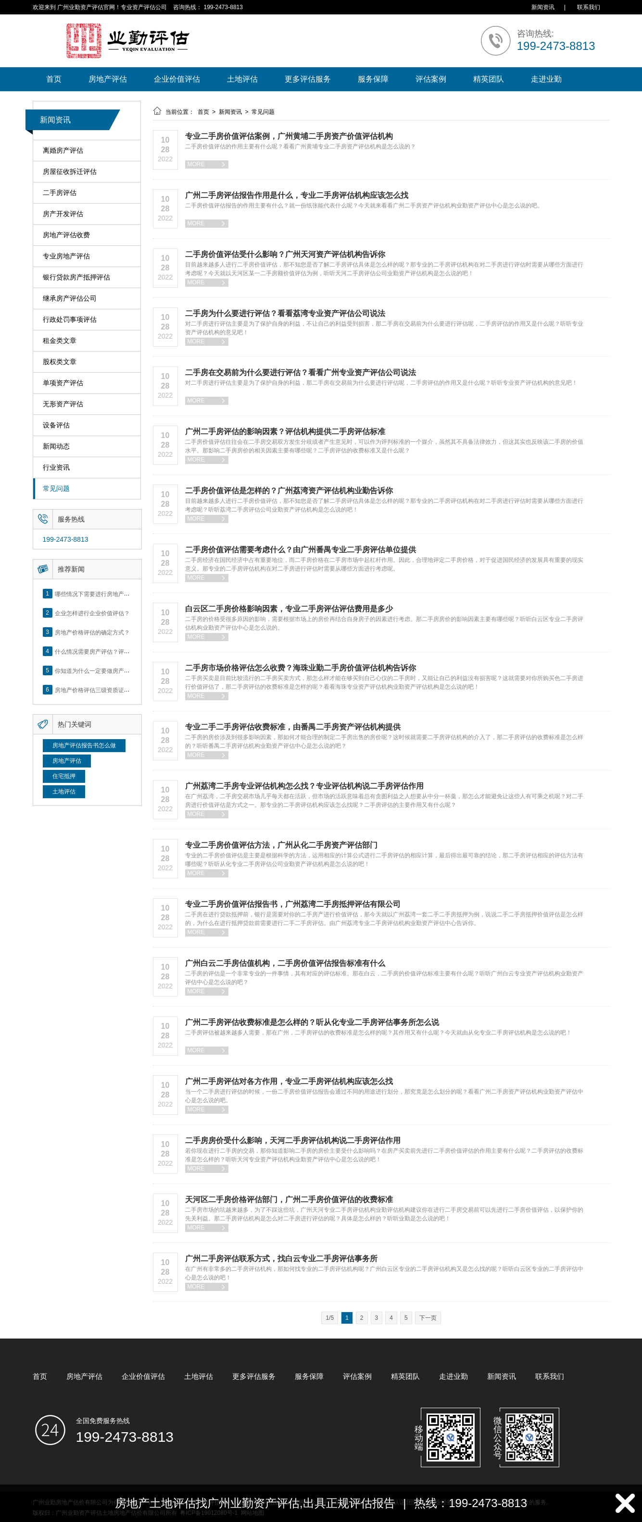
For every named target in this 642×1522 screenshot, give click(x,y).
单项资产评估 (63, 383)
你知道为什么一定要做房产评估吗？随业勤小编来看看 (124, 670)
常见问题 (56, 488)
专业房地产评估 (66, 256)
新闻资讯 (542, 7)
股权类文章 (59, 362)
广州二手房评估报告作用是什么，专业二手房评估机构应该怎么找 (296, 195)
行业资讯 (56, 467)
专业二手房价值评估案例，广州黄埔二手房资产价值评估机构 (289, 136)
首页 (54, 79)
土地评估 (242, 79)
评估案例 (430, 79)
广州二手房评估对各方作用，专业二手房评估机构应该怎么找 (289, 1081)
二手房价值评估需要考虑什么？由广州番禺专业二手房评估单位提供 (300, 550)
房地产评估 (107, 79)
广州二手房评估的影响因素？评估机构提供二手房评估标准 (285, 431)
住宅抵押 (64, 776)
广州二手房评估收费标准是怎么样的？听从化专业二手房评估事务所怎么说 (312, 1022)
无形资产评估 (63, 404)
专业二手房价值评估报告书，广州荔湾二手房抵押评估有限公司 (293, 904)
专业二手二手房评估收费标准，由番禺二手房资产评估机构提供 (293, 727)
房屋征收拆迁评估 (70, 171)
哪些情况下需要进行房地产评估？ (98, 593)
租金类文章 (59, 340)
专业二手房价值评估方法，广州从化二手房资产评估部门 (281, 845)
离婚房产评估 (63, 150)
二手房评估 (59, 193)
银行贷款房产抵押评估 (76, 277)
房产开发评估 (63, 214)
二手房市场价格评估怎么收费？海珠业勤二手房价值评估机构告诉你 (300, 668)
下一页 (428, 1318)
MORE (207, 164)
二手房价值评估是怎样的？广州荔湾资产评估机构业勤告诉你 (289, 491)
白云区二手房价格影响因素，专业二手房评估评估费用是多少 (289, 609)
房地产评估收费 (66, 235)
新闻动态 (56, 446)
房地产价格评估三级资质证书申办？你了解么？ (115, 689)
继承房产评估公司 (70, 298)
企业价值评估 (177, 79)
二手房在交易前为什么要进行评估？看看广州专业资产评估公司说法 (300, 372)
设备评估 (56, 425)
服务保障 (373, 79)
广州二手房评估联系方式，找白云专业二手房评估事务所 (281, 1258)
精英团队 (488, 79)
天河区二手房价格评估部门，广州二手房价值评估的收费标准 (289, 1199)
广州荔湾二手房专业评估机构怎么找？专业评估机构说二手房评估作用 (304, 786)
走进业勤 (546, 79)
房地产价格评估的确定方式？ (92, 632)
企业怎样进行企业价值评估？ (92, 612)
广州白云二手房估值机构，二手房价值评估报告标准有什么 (285, 963)
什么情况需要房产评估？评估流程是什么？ (109, 651)
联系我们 (588, 7)
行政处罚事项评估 (70, 319)
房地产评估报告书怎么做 (84, 745)
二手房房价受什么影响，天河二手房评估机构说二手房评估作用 (293, 1140)
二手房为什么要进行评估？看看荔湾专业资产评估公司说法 (285, 313)
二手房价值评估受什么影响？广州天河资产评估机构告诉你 (285, 254)
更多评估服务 (308, 79)
